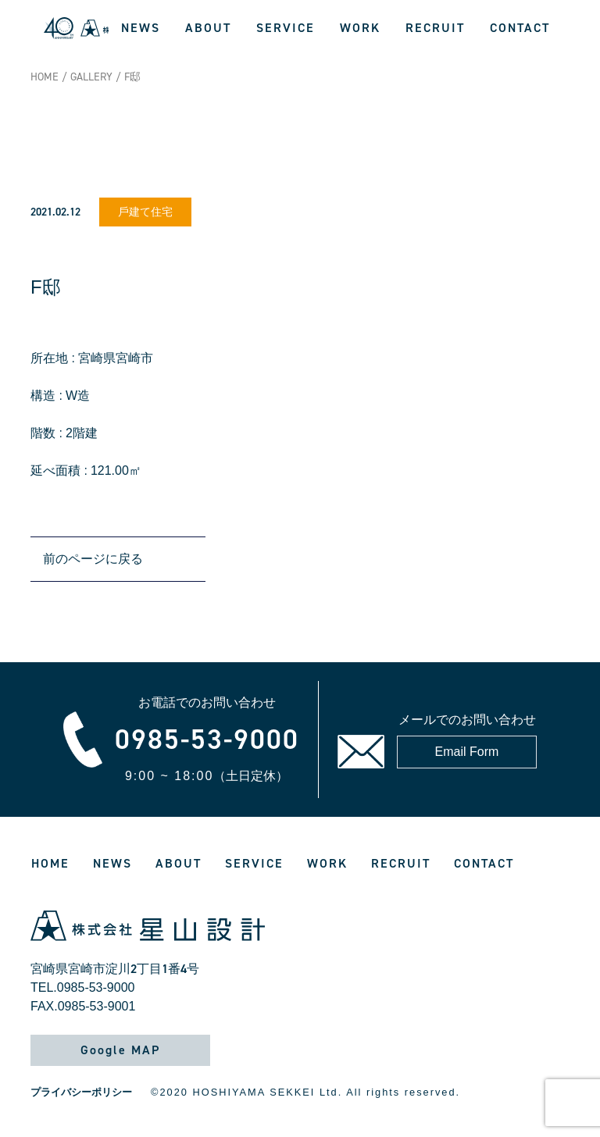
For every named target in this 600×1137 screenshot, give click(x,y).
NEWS (140, 28)
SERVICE (285, 28)
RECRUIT (435, 28)
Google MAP (120, 1050)
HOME (44, 77)
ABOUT (208, 28)
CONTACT (520, 28)
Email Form (467, 751)
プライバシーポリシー (81, 1092)
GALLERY (91, 77)
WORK (360, 28)
